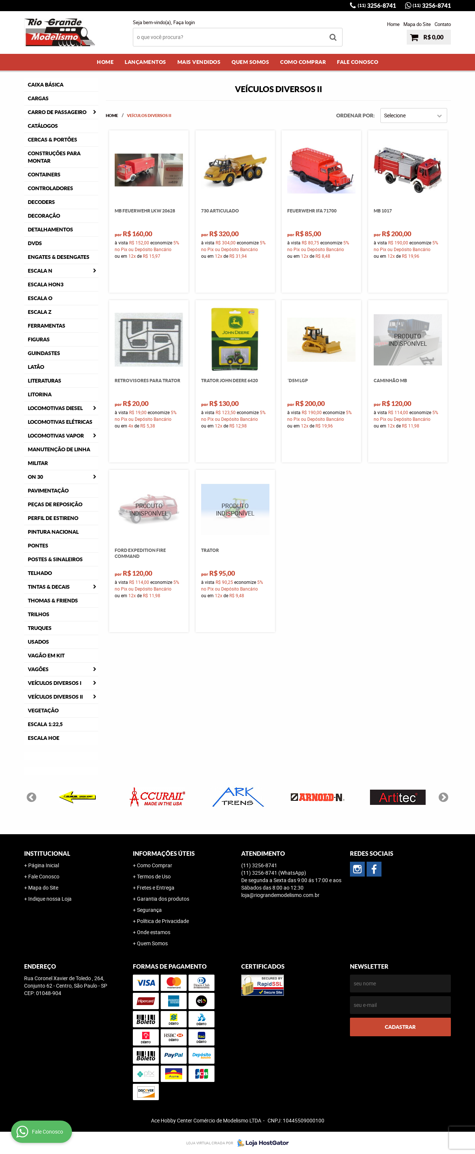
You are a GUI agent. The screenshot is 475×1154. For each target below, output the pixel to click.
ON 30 (35, 477)
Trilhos (38, 614)
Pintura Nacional (53, 532)
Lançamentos (145, 62)
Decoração (44, 216)
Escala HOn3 (45, 284)
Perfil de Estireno (53, 518)
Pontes (38, 546)
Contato (443, 24)
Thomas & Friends (53, 601)
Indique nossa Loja (50, 898)
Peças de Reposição (55, 504)
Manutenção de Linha (59, 449)
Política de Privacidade (163, 920)
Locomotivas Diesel (55, 408)
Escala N (40, 271)
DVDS (35, 243)
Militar (38, 463)
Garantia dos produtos (163, 898)
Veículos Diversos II (55, 697)
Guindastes (44, 353)
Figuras (39, 339)
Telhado (40, 573)
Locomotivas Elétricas (60, 422)
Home (393, 24)
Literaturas (44, 381)
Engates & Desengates (58, 257)
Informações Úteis (164, 853)
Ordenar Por (354, 115)
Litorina (40, 394)
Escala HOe (43, 738)
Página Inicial (43, 865)
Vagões (38, 669)
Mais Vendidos (199, 62)
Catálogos (43, 126)
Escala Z (40, 312)
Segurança (149, 909)
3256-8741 (377, 5)
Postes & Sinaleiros (55, 559)
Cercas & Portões (52, 140)
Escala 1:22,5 (45, 724)
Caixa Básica (45, 85)
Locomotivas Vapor (56, 436)
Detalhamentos (50, 230)
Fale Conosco (357, 62)
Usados (38, 642)
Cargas (38, 98)
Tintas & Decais (49, 587)
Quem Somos (250, 62)
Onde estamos (153, 932)
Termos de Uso (154, 876)
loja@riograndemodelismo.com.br (280, 894)
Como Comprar (303, 62)
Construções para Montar (54, 157)
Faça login (184, 22)
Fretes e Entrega (155, 887)
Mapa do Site (417, 24)
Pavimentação (48, 491)
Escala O (40, 298)
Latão (36, 367)
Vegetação (43, 710)
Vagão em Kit (46, 656)
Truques (40, 628)
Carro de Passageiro (57, 112)
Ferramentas (46, 326)
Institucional (47, 853)
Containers (44, 175)
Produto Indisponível (408, 340)
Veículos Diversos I (54, 683)
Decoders (41, 202)
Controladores (50, 188)
